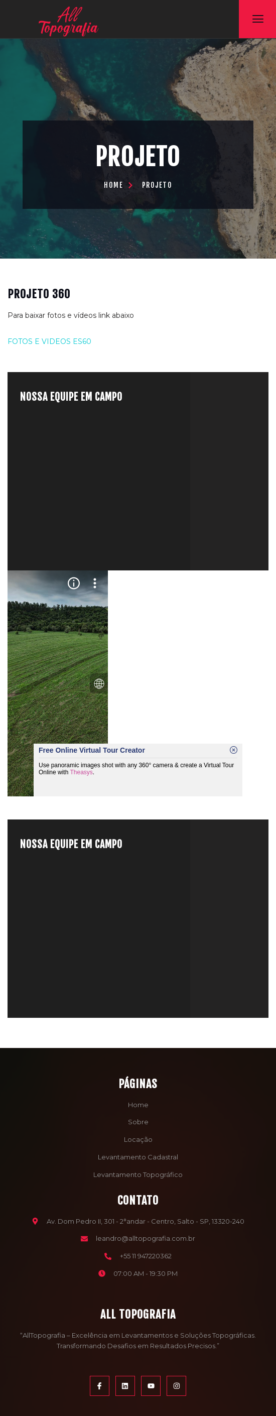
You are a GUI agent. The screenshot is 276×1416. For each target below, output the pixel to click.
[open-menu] (258, 19)
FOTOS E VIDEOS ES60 (49, 341)
